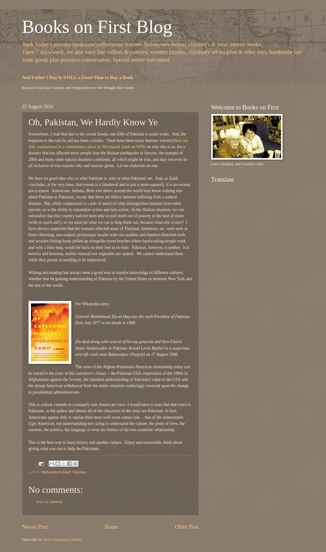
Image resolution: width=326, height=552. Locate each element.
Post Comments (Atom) (63, 539)
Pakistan (79, 472)
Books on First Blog (97, 26)
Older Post (187, 527)
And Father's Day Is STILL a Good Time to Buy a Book (77, 77)
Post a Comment (49, 502)
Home (111, 527)
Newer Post (35, 527)
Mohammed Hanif (56, 472)
